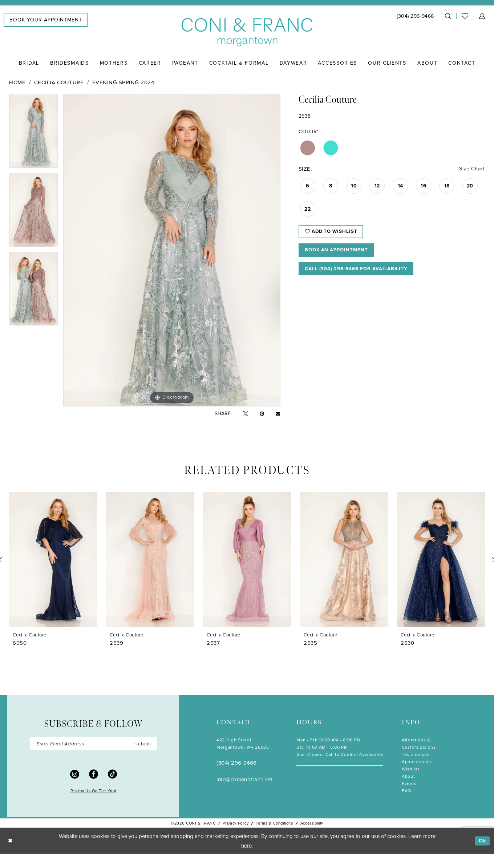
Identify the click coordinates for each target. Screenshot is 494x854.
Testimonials (415, 754)
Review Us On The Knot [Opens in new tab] (93, 791)
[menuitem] (46, 20)
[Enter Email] (93, 744)
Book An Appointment (339, 252)
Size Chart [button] (471, 169)
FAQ (406, 791)
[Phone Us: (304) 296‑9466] (415, 16)
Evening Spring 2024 (123, 82)
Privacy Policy (235, 823)
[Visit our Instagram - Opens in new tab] (75, 774)
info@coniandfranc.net (244, 780)
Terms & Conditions (274, 823)
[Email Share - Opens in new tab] (277, 414)
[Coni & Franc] (247, 32)
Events (409, 783)
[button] (482, 16)
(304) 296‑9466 (236, 763)
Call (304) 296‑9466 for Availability (360, 272)
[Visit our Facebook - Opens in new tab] (93, 774)
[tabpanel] (33, 133)
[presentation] (53, 559)
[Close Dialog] (10, 841)
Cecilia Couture (59, 82)
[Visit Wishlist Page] (465, 16)
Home (17, 82)
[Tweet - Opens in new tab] (245, 414)
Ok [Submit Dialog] (482, 841)
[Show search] (448, 16)
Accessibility (311, 823)
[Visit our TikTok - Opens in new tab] (112, 774)
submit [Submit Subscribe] (142, 744)
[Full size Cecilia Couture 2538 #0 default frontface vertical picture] (172, 250)
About (408, 776)
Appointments (417, 761)
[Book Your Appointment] (46, 20)
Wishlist (411, 769)
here (246, 846)
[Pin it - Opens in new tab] (261, 414)
